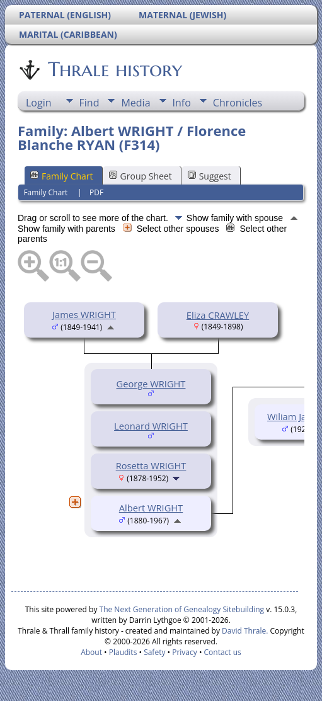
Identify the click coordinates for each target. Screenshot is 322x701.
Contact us (222, 652)
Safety (154, 652)
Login (39, 103)
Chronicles (237, 103)
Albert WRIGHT (151, 507)
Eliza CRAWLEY (218, 315)
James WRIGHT (84, 314)
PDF (96, 192)
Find (89, 103)
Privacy (184, 652)
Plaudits (123, 652)
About (91, 652)
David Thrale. (244, 630)
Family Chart (61, 176)
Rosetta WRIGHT (151, 465)
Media (135, 103)
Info (182, 103)
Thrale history (114, 69)
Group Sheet (140, 176)
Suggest (209, 176)
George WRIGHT (151, 383)
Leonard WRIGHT (151, 425)
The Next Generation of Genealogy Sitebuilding (182, 609)
